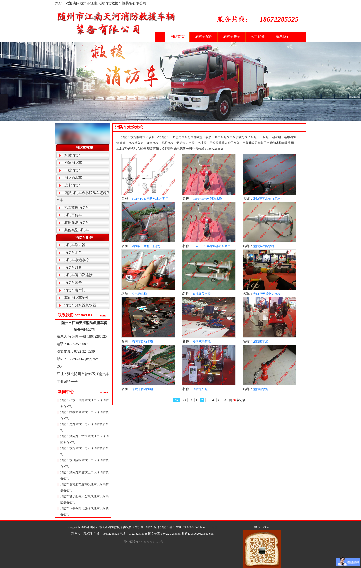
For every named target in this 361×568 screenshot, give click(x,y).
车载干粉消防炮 (142, 389)
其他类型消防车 (76, 230)
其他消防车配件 (76, 298)
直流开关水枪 (202, 294)
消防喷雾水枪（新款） (268, 198)
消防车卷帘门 (74, 290)
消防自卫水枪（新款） (147, 246)
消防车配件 (203, 36)
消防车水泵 (73, 252)
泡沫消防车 (73, 163)
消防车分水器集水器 (80, 305)
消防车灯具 (73, 267)
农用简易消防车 (76, 222)
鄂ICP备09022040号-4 (190, 527)
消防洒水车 (73, 178)
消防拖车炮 (260, 341)
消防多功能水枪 (263, 246)
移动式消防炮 (202, 341)
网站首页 (177, 37)
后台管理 (211, 527)
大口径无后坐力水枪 (266, 294)
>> (225, 400)
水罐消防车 (73, 155)
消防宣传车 (73, 215)
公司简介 (258, 36)
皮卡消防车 (73, 185)
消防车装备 (73, 283)
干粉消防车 (73, 170)
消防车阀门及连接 (78, 275)
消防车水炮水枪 (76, 260)
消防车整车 (231, 36)
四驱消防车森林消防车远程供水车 (83, 196)
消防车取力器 (74, 245)
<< (184, 400)
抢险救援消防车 (76, 207)
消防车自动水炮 (142, 341)
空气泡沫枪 (139, 294)
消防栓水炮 (260, 389)
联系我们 (283, 36)
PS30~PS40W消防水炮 (207, 198)
